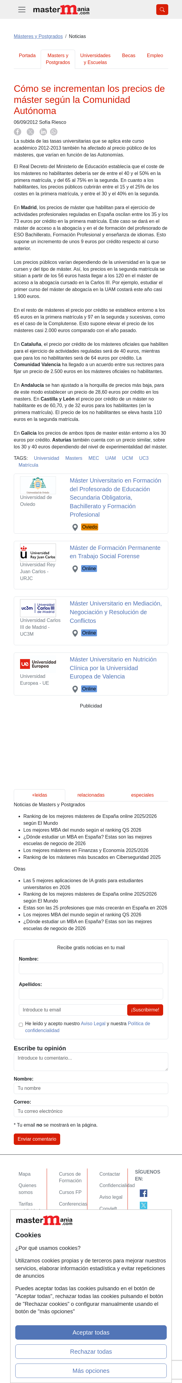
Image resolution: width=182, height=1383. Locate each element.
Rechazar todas (91, 1351)
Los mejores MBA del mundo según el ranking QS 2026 (82, 830)
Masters (73, 458)
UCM (127, 458)
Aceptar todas (90, 1332)
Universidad (46, 458)
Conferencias (73, 1203)
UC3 (143, 458)
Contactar (109, 1174)
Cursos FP (70, 1192)
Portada (27, 55)
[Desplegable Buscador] (162, 9)
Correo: (22, 1101)
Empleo (155, 55)
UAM (110, 458)
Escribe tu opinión (40, 1048)
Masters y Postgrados (58, 59)
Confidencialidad (117, 1185)
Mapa (25, 1174)
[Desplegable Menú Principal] (22, 9)
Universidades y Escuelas (95, 59)
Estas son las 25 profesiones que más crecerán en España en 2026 (95, 907)
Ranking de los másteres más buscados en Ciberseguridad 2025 (92, 857)
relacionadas (91, 795)
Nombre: (24, 1078)
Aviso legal (110, 1197)
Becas (128, 55)
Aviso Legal (93, 1023)
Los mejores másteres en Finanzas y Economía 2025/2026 (85, 850)
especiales (142, 795)
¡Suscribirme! (145, 1009)
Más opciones (90, 1370)
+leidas (39, 795)
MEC (94, 458)
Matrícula (28, 465)
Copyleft (108, 1208)
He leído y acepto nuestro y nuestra (87, 1027)
